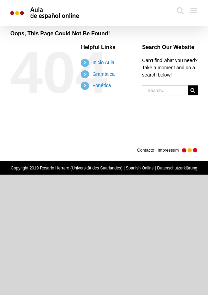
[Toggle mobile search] (180, 10)
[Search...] (165, 90)
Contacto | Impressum (167, 150)
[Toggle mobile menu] (194, 10)
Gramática (103, 74)
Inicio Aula (103, 62)
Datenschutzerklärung (177, 168)
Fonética (101, 85)
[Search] (193, 90)
